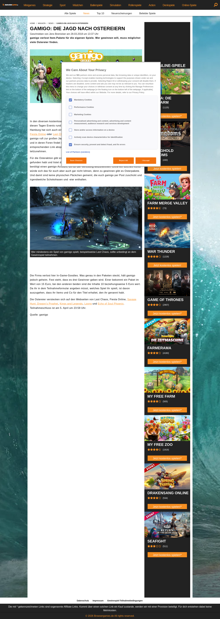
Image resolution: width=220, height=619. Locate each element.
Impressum (98, 600)
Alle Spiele (70, 13)
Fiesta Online (38, 134)
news (50, 23)
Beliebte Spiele (147, 13)
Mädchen (78, 5)
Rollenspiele (134, 5)
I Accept (145, 160)
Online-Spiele (189, 5)
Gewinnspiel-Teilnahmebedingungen (125, 600)
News (86, 13)
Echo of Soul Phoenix (111, 303)
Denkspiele (169, 5)
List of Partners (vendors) (78, 152)
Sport (62, 5)
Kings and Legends (71, 303)
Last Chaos (59, 134)
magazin (42, 23)
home (32, 23)
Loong (88, 303)
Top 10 (100, 13)
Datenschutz (83, 600)
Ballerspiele (96, 5)
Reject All (123, 160)
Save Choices (76, 160)
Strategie (47, 5)
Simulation (115, 5)
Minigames (29, 5)
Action (152, 5)
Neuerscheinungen (121, 13)
